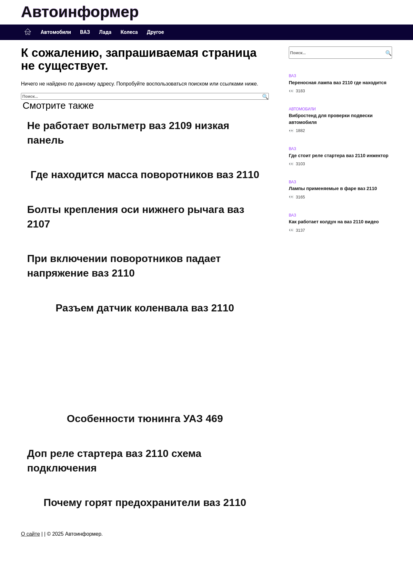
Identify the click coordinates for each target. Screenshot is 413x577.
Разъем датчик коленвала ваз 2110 (144, 308)
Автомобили (56, 32)
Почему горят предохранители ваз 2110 (145, 502)
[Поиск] (264, 96)
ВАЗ (85, 32)
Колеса (129, 32)
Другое (155, 32)
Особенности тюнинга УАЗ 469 (145, 418)
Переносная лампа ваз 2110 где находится (338, 82)
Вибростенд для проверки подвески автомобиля (331, 119)
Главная (27, 32)
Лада (105, 32)
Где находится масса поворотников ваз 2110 (144, 174)
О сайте (30, 534)
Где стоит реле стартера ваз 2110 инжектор (338, 155)
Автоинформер (80, 11)
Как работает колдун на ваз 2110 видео (334, 222)
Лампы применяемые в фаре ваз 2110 (333, 188)
